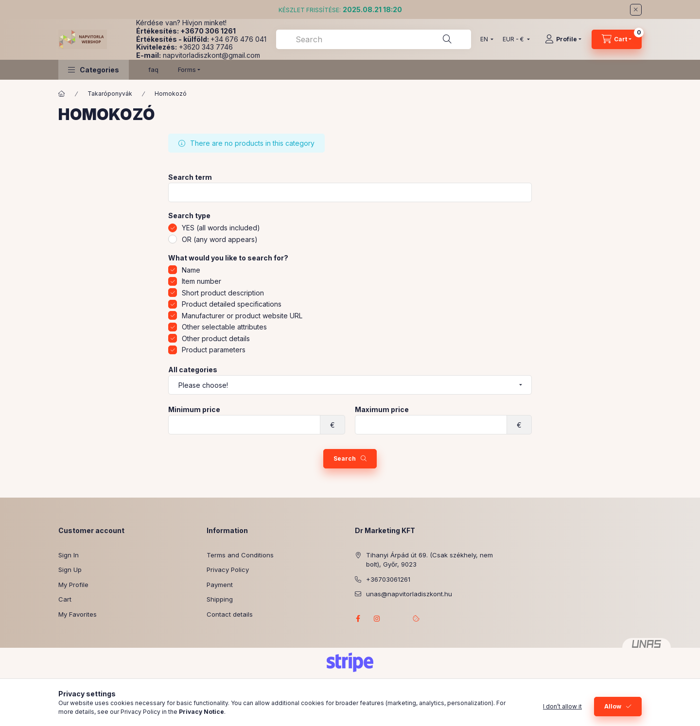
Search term (190, 177)
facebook (358, 618)
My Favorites (77, 614)
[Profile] (563, 39)
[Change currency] (514, 39)
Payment (220, 584)
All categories (192, 370)
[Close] (636, 10)
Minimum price (194, 410)
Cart (64, 599)
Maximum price (382, 410)
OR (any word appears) (220, 239)
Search (344, 458)
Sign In (68, 555)
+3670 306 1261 (208, 31)
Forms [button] (187, 69)
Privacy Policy (228, 569)
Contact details (230, 614)
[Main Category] (61, 93)
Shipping (220, 599)
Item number (201, 281)
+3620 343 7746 (206, 47)
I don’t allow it (562, 706)
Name (191, 270)
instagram (377, 618)
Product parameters (213, 350)
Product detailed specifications (231, 304)
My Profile (73, 584)
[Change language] (484, 39)
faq (153, 69)
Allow (612, 706)
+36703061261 (388, 579)
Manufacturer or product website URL (242, 315)
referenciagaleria (396, 618)
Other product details (216, 338)
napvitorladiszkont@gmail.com (211, 55)
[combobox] (373, 39)
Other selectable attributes (224, 327)
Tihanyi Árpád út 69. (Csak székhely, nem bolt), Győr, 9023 (429, 560)
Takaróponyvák (110, 93)
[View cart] (617, 39)
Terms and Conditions (240, 555)
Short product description (223, 293)
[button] (93, 70)
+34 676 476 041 (238, 39)
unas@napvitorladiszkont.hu (409, 594)
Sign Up (70, 569)
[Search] (447, 39)
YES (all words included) (221, 228)
